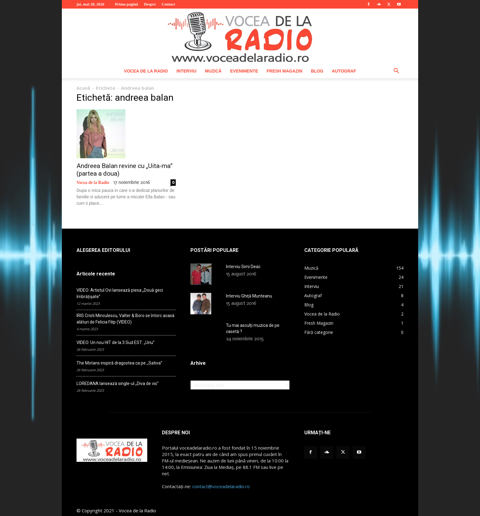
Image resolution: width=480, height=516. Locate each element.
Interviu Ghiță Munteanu (249, 296)
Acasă (83, 88)
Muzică (213, 71)
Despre (150, 4)
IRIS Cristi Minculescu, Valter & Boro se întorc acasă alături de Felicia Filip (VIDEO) (125, 318)
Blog (317, 71)
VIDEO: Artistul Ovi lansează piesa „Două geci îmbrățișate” (120, 293)
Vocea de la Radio (146, 71)
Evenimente (244, 71)
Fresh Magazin (284, 71)
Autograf (344, 71)
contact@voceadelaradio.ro (221, 486)
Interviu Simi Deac (243, 266)
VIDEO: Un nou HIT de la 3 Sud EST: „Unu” (116, 342)
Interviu (186, 71)
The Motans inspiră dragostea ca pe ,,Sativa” (119, 363)
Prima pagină (126, 4)
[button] (396, 71)
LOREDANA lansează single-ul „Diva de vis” (118, 383)
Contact (168, 4)
